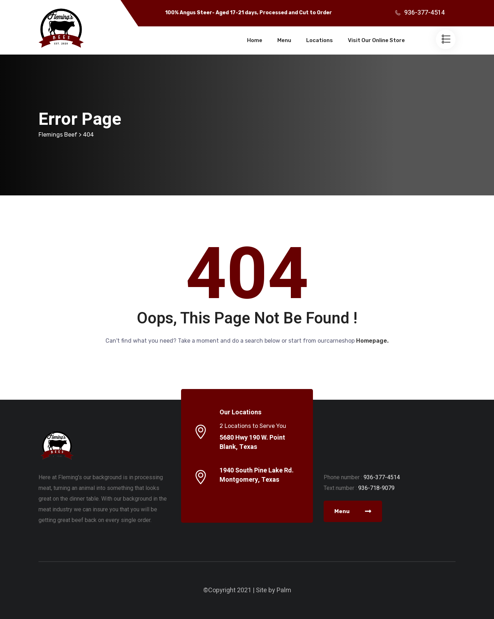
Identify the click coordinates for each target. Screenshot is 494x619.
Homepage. (372, 340)
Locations (319, 40)
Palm (284, 590)
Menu (284, 40)
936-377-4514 (424, 12)
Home (254, 40)
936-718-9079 (376, 488)
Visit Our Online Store (376, 40)
